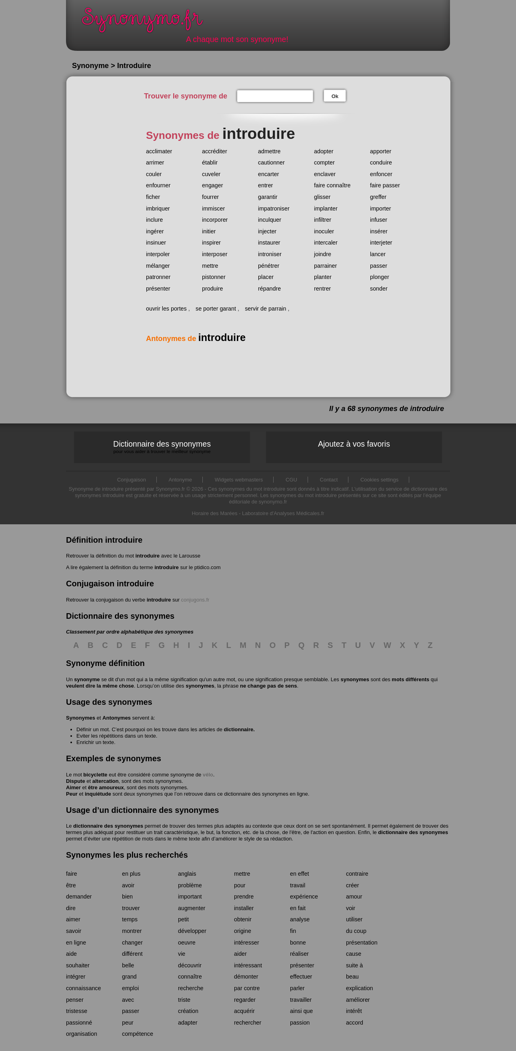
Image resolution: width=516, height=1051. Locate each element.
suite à (354, 965)
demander (79, 896)
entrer (265, 185)
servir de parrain (265, 308)
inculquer (269, 220)
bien (127, 896)
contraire (357, 873)
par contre (247, 988)
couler (154, 174)
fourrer (210, 197)
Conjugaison (131, 480)
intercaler (326, 242)
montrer (132, 931)
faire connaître (332, 185)
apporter (380, 151)
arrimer (155, 162)
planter (323, 277)
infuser (378, 220)
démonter (246, 976)
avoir (128, 885)
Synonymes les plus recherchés (127, 854)
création (188, 1011)
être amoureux (106, 787)
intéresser (246, 942)
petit (183, 919)
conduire (381, 162)
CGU (291, 480)
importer (380, 208)
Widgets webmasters (239, 480)
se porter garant (216, 308)
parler (297, 988)
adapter (188, 1022)
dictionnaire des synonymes (108, 826)
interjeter (381, 242)
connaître (190, 976)
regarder (245, 1000)
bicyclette (95, 775)
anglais (187, 873)
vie (181, 954)
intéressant (248, 965)
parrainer (325, 266)
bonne (298, 942)
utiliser (354, 919)
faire (71, 873)
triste (184, 1000)
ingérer (155, 231)
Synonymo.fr (147, 22)
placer (266, 277)
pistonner (214, 277)
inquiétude (98, 794)
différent (132, 954)
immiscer (213, 208)
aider (240, 954)
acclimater (159, 151)
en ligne (76, 942)
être (71, 885)
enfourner (158, 185)
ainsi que (301, 1011)
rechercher (247, 1022)
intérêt (354, 1011)
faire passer (385, 185)
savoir (73, 931)
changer (132, 942)
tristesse (76, 1011)
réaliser (299, 954)
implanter (326, 208)
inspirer (211, 242)
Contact (329, 480)
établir (210, 162)
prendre (244, 896)
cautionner (271, 162)
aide (71, 954)
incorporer (215, 220)
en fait (298, 908)
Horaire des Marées (214, 513)
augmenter (191, 908)
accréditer (214, 151)
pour (240, 885)
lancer (378, 254)
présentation (362, 942)
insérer (379, 231)
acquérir (244, 1011)
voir (350, 908)
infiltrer (322, 220)
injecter (267, 231)
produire (212, 288)
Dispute (75, 781)
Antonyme (180, 480)
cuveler (211, 174)
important (190, 896)
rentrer (322, 288)
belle (128, 965)
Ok (335, 96)
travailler (301, 1000)
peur (128, 1022)
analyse (300, 919)
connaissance (83, 988)
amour (354, 896)
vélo (208, 775)
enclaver (325, 174)
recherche (191, 988)
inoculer (324, 231)
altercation (105, 781)
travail (297, 885)
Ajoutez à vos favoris (354, 443)
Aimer (73, 787)
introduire (147, 556)
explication (359, 988)
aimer (73, 919)
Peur (72, 794)
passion (300, 1022)
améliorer (358, 1000)
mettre (210, 266)
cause (353, 954)
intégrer (75, 976)
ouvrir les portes (166, 308)
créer (352, 885)
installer (244, 908)
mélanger (158, 266)
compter (324, 162)
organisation (81, 1034)
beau (352, 976)
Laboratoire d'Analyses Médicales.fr (283, 513)
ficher (153, 197)
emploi (130, 988)
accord (354, 1022)
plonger (379, 277)
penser (75, 1000)
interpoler (158, 254)
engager (212, 185)
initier (209, 231)
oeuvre (187, 942)
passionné (79, 1022)
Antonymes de (196, 339)
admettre (269, 151)
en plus (131, 873)
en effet (299, 873)
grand (129, 976)
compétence (137, 1034)
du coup (356, 931)
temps (130, 919)
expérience (304, 896)
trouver (131, 908)
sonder (379, 288)
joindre (322, 254)
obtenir (243, 919)
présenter (158, 288)
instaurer (269, 242)
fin (293, 931)
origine (242, 931)
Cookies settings (379, 480)
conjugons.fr (195, 600)
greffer (378, 197)
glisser (322, 197)
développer (192, 931)
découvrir (190, 965)
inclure (154, 220)
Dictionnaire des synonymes (162, 446)
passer (378, 266)
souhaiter (78, 965)
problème (190, 885)
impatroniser (274, 208)
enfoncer (381, 174)
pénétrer (268, 266)
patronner (158, 277)
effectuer (301, 976)
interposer (215, 254)
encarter (268, 174)
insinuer (156, 242)
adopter (324, 151)
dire (71, 908)
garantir (267, 197)
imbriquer (158, 208)
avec (128, 1000)
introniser (270, 254)
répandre (269, 288)
